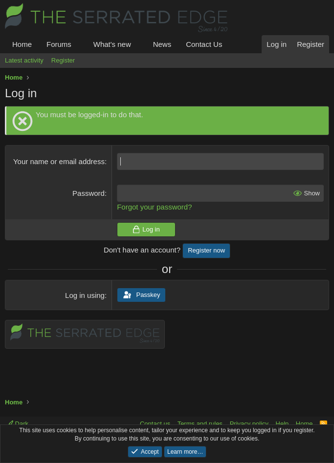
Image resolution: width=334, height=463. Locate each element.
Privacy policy (249, 423)
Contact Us (204, 44)
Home (22, 44)
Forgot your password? (154, 207)
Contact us (155, 423)
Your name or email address (59, 161)
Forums (58, 44)
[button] (79, 44)
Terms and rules (200, 423)
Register (63, 60)
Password (88, 193)
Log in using (85, 295)
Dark (17, 423)
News (162, 44)
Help (282, 423)
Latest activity (24, 60)
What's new (112, 44)
